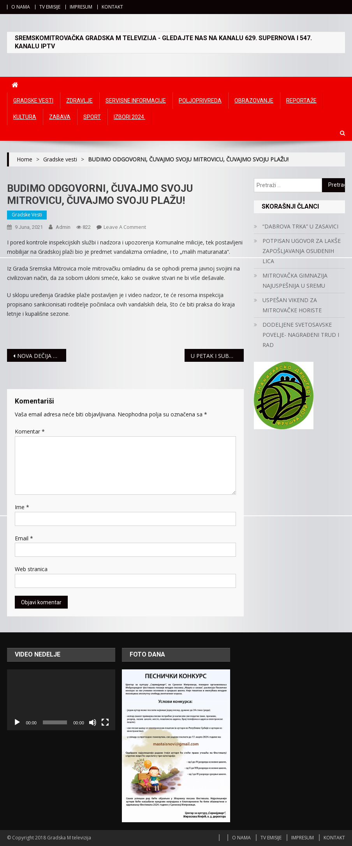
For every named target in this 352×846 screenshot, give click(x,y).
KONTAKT (112, 7)
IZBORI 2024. (129, 117)
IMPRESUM (81, 7)
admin (63, 227)
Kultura (24, 117)
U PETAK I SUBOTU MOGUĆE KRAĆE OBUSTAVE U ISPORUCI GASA (217, 355)
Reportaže (301, 100)
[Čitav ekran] (105, 722)
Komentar (30, 431)
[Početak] (17, 722)
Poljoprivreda (200, 100)
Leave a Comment (125, 226)
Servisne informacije (136, 100)
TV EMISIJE (49, 7)
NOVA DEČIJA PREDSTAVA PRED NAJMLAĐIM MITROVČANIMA (41, 355)
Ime (22, 507)
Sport (92, 117)
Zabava (59, 117)
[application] (61, 699)
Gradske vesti (33, 100)
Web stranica (31, 569)
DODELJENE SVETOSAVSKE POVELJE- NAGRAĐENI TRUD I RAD (300, 335)
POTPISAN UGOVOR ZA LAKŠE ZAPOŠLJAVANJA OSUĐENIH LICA (301, 251)
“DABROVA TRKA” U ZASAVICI (300, 226)
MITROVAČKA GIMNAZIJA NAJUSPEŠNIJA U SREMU (294, 280)
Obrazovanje (253, 100)
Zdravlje (79, 100)
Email (24, 538)
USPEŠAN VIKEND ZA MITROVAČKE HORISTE (292, 305)
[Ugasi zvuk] (93, 722)
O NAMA (20, 7)
